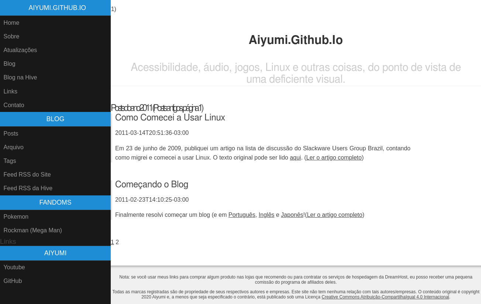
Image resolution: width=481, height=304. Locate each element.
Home (12, 23)
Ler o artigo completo (334, 157)
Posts (11, 133)
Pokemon (16, 217)
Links (10, 91)
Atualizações (20, 50)
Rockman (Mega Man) (33, 230)
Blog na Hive (20, 77)
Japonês (292, 215)
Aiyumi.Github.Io (57, 7)
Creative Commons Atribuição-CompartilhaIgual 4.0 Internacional (385, 297)
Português (242, 215)
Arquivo (14, 147)
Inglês (267, 215)
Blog (10, 64)
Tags (10, 161)
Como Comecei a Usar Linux (170, 117)
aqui (295, 157)
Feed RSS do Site (27, 174)
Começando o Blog (151, 184)
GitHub (13, 281)
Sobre (12, 36)
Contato (14, 105)
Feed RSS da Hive (28, 188)
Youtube (14, 267)
